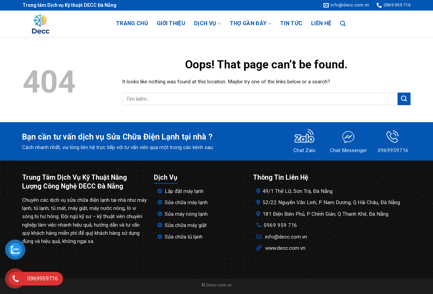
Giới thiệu (171, 23)
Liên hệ (321, 23)
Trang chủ (132, 23)
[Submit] (404, 99)
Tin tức (291, 23)
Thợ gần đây (250, 23)
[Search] (343, 23)
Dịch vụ (207, 23)
